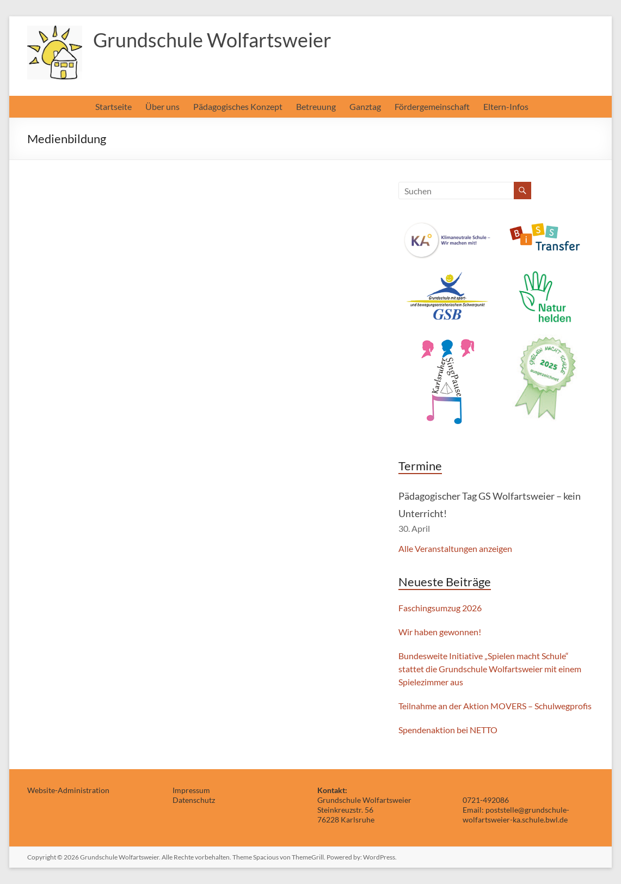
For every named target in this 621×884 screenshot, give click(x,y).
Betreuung (316, 106)
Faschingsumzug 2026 (440, 608)
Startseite (113, 106)
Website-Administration (68, 790)
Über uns (162, 106)
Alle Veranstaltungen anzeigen (455, 548)
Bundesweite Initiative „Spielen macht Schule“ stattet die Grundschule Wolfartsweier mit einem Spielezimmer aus (489, 668)
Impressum (191, 790)
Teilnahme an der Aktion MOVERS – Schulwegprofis (495, 706)
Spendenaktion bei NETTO (447, 730)
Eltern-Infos (505, 106)
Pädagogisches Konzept (237, 106)
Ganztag (365, 106)
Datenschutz (194, 800)
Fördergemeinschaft (432, 106)
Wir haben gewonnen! (439, 632)
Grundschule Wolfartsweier (212, 40)
